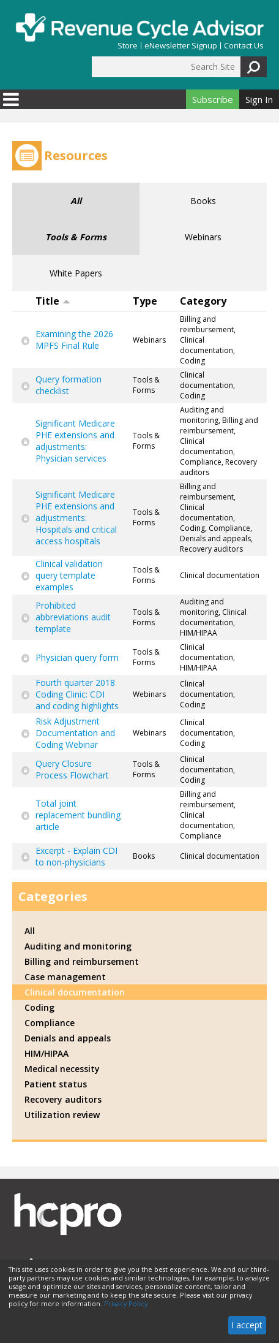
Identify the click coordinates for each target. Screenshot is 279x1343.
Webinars (203, 237)
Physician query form (77, 657)
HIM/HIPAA (46, 1053)
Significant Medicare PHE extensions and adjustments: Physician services (75, 440)
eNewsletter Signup (180, 45)
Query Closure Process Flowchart (72, 769)
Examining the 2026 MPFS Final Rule (74, 339)
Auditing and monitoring (78, 946)
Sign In (259, 99)
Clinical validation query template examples (69, 575)
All (75, 201)
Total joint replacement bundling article (78, 814)
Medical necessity (62, 1069)
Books (203, 201)
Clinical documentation (74, 992)
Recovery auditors (63, 1099)
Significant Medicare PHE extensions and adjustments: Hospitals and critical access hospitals (76, 518)
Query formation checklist (68, 385)
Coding (39, 1007)
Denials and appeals (67, 1038)
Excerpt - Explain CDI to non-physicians (76, 856)
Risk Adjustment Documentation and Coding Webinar (75, 732)
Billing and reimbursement (81, 961)
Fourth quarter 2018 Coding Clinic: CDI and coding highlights (77, 694)
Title (52, 301)
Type (145, 301)
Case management (65, 977)
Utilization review (62, 1114)
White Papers (76, 273)
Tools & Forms (75, 237)
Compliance (49, 1023)
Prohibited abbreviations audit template (73, 616)
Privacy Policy (125, 1303)
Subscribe (212, 99)
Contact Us (244, 45)
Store (127, 45)
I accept (246, 1325)
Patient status (55, 1084)
